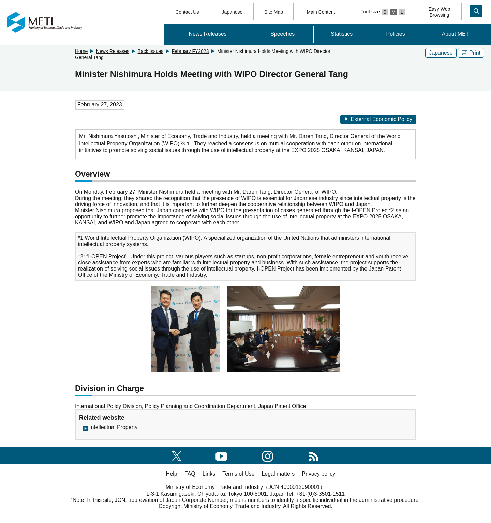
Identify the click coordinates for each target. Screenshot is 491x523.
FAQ (189, 474)
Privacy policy (318, 474)
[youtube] (221, 455)
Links (209, 474)
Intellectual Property (113, 427)
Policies (395, 34)
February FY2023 (190, 51)
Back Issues (150, 51)
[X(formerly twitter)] (176, 455)
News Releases (207, 34)
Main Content (321, 12)
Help (171, 474)
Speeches (282, 34)
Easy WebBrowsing (439, 12)
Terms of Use (238, 474)
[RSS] (313, 455)
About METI (456, 34)
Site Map (273, 12)
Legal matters (278, 474)
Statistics (342, 34)
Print (471, 53)
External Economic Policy (378, 119)
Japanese (232, 12)
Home (81, 51)
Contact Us (187, 12)
